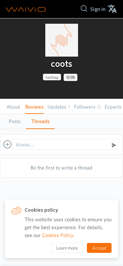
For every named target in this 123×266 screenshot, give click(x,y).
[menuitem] (98, 9)
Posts (15, 121)
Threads (40, 121)
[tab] (15, 121)
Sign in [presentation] (98, 9)
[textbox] (62, 145)
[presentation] (61, 40)
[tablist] (61, 121)
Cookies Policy (57, 235)
